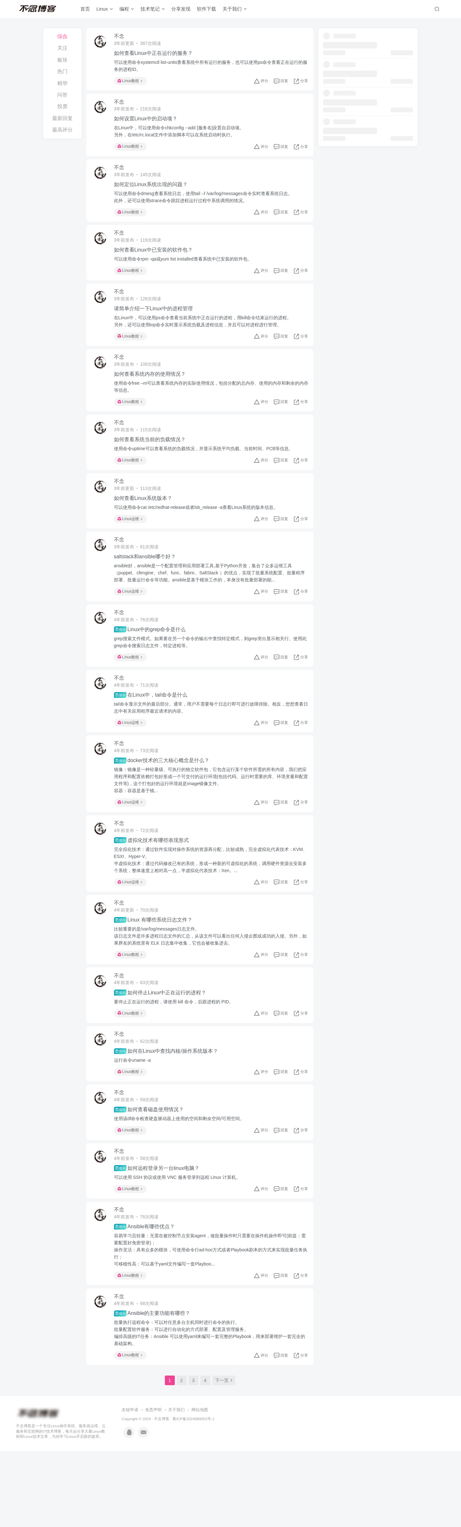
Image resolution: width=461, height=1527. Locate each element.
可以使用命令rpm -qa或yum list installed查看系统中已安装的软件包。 (186, 272)
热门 (62, 71)
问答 (62, 95)
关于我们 (234, 10)
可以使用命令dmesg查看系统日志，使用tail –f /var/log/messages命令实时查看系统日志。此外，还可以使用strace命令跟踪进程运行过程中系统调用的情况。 (206, 207)
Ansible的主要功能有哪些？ (155, 1388)
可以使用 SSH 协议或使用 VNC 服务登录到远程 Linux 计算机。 (180, 1244)
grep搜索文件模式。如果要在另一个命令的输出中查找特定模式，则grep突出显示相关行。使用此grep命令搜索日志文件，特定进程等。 (209, 678)
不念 (122, 38)
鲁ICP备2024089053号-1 (193, 1495)
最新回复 (62, 118)
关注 (62, 48)
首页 (85, 10)
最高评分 (62, 130)
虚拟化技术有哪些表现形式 (154, 888)
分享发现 (180, 10)
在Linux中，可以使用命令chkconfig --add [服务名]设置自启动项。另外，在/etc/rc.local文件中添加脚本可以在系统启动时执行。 (182, 137)
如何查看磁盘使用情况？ (152, 1172)
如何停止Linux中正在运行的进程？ (163, 1048)
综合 (62, 36)
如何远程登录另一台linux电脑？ (160, 1235)
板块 (62, 60)
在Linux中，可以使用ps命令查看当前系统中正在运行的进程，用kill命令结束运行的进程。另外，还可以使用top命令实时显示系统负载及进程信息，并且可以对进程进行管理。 (206, 338)
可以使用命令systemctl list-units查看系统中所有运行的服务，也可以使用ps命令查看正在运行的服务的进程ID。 (209, 68)
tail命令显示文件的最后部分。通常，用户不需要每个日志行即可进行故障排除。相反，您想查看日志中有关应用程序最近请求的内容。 (209, 748)
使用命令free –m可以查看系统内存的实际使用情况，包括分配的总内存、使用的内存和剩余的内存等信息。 (210, 407)
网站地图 (199, 1486)
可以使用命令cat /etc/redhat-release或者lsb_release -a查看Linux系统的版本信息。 (199, 535)
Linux (104, 10)
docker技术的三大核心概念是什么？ (165, 804)
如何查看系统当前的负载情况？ (153, 464)
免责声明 (153, 1486)
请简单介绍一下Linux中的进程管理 (156, 325)
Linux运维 (133, 547)
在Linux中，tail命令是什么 (153, 735)
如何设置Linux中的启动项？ (149, 124)
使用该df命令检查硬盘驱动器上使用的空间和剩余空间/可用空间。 (182, 1181)
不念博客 (161, 1495)
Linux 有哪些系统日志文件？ (156, 971)
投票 (62, 106)
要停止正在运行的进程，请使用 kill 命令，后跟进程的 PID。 (177, 1056)
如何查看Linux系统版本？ (146, 526)
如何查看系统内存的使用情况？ (153, 395)
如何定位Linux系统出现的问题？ (154, 194)
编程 (126, 10)
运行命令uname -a (135, 1119)
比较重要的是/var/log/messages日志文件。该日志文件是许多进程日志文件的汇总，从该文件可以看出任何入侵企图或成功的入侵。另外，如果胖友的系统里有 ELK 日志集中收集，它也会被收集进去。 (206, 987)
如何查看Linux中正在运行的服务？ (156, 55)
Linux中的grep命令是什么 (153, 665)
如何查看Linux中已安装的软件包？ (156, 263)
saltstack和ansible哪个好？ (148, 589)
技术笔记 (153, 10)
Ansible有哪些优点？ (147, 1297)
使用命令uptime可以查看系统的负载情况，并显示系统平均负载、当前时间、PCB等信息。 (207, 473)
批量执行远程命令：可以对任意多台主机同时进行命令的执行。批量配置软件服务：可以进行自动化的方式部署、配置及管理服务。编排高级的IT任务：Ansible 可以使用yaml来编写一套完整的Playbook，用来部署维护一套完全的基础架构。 (210, 1407)
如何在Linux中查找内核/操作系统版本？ (169, 1110)
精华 (62, 83)
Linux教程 (133, 83)
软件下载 (206, 10)
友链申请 (130, 1486)
